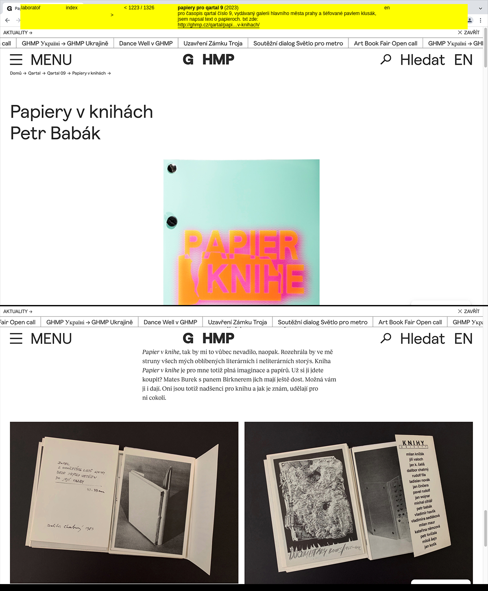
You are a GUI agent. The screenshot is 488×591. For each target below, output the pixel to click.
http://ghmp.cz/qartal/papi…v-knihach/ (218, 25)
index (72, 8)
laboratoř (30, 8)
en (387, 8)
